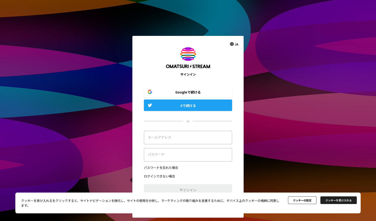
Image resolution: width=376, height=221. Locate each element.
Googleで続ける (188, 92)
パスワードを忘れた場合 (161, 167)
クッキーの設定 (302, 200)
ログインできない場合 (159, 176)
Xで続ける (188, 105)
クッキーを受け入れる (338, 200)
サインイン (188, 190)
